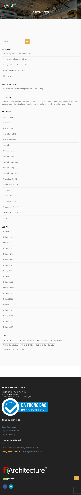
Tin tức (5, 218)
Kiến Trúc (6, 123)
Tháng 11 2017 (8, 327)
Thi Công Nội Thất (9, 201)
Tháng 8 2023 (8, 243)
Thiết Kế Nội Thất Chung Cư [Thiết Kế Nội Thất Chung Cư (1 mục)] (45, 345)
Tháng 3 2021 (8, 276)
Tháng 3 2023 (8, 248)
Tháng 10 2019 (8, 310)
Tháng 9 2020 (8, 293)
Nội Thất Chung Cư (9, 157)
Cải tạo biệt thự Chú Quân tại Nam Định (17, 54)
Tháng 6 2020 (8, 305)
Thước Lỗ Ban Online (9, 427)
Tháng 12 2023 (8, 237)
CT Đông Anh (7, 76)
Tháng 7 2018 (8, 321)
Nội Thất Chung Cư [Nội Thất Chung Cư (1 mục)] (9, 340)
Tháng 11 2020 (8, 282)
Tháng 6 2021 (8, 265)
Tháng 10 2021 (8, 260)
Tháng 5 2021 (8, 271)
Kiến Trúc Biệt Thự (9, 128)
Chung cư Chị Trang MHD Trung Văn (15, 65)
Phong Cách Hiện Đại (10, 185)
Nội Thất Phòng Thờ (10, 173)
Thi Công (6, 190)
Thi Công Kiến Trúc (9, 196)
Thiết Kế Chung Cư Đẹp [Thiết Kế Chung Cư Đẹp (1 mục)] (10, 345)
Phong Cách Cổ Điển (10, 179)
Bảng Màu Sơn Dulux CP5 (11, 431)
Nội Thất (6, 145)
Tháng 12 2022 (8, 254)
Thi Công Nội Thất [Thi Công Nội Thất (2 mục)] (56, 340)
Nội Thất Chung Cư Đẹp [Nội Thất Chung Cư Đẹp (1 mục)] (26, 340)
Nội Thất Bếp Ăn (9, 151)
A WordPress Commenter (12, 89)
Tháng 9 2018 (8, 316)
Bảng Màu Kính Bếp (8, 434)
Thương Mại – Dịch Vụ (10, 207)
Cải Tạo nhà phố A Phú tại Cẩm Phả (15, 59)
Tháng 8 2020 (8, 299)
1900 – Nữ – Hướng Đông (34, 89)
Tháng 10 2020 (8, 288)
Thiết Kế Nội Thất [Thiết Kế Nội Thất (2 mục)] (27, 345)
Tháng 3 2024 (8, 231)
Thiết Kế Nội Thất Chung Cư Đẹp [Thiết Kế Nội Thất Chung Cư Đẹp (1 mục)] (13, 349)
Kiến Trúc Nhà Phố (9, 134)
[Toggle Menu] (76, 5)
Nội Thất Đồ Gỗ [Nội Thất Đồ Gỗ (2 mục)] (42, 340)
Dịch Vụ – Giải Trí (9, 117)
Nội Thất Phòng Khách (11, 162)
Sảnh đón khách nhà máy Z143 (14, 70)
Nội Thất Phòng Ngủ (10, 168)
